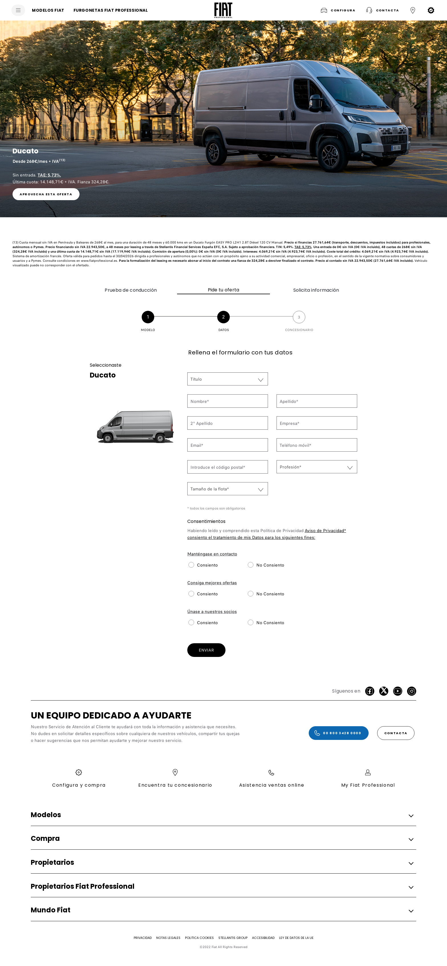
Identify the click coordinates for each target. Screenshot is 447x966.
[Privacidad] (143, 937)
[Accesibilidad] (263, 937)
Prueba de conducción (131, 290)
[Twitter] (383, 691)
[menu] (18, 10)
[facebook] (369, 691)
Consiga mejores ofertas (212, 583)
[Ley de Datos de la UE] (296, 937)
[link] (46, 194)
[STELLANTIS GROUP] (232, 937)
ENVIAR (206, 650)
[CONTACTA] (396, 733)
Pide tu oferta (223, 290)
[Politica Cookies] (199, 937)
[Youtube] (397, 691)
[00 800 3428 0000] (339, 733)
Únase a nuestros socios (212, 611)
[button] (337, 10)
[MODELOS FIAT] (48, 10)
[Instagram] (411, 691)
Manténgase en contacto (212, 554)
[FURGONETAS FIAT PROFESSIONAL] (111, 10)
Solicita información (316, 290)
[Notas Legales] (168, 937)
